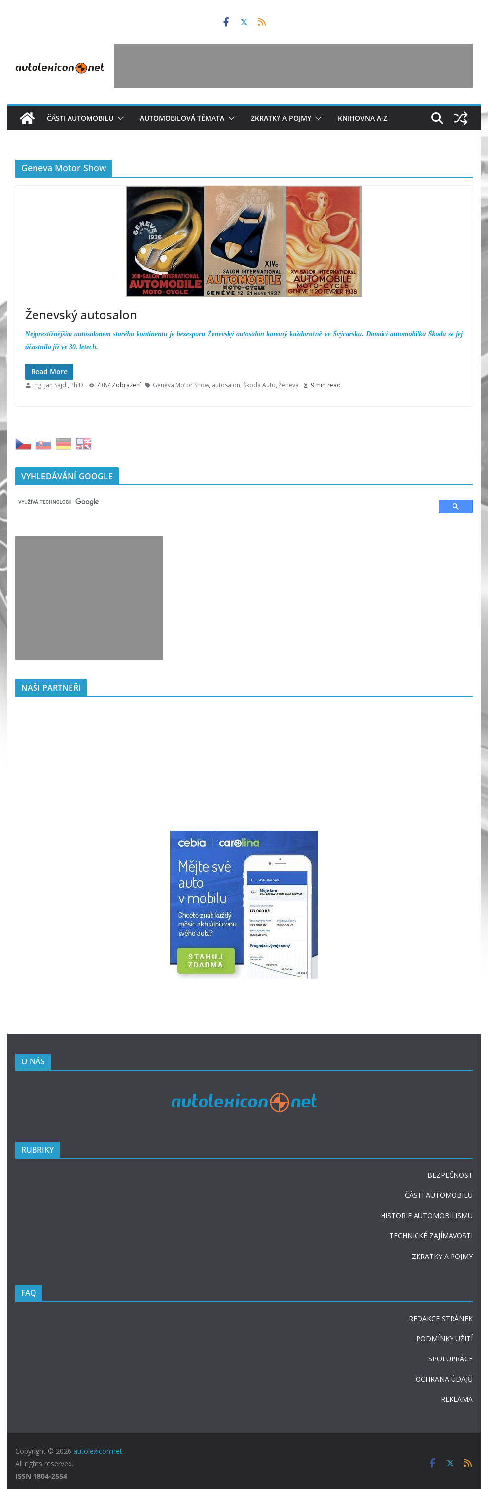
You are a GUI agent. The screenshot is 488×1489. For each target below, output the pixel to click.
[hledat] (222, 502)
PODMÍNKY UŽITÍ (444, 1338)
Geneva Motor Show (181, 385)
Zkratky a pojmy (281, 118)
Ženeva (289, 385)
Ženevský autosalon (81, 314)
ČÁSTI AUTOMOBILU (439, 1195)
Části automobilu (80, 118)
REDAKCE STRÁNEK (441, 1318)
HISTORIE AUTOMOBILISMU (427, 1215)
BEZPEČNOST (450, 1175)
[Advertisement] (293, 66)
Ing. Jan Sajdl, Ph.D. (59, 385)
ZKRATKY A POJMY (442, 1256)
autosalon (226, 385)
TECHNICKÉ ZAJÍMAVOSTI (431, 1235)
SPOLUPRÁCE (450, 1358)
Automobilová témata (182, 118)
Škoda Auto (259, 385)
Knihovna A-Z (362, 118)
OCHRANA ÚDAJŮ (444, 1379)
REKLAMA (457, 1399)
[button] (118, 118)
